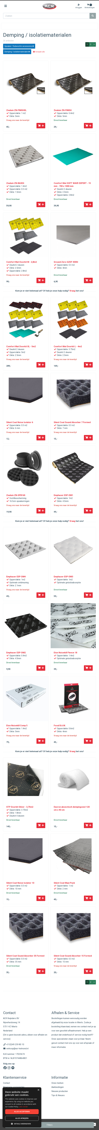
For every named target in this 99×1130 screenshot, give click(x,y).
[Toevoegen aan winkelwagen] (40, 125)
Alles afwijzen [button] (21, 1118)
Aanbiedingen (57, 1087)
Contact (6, 1083)
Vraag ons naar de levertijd (17, 120)
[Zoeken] (92, 16)
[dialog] (22, 1107)
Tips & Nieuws (58, 1095)
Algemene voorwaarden (13, 1087)
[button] (22, 1123)
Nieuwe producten (59, 1091)
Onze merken (57, 1083)
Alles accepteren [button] (22, 1111)
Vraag (72, 291)
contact (61, 1043)
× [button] (38, 1090)
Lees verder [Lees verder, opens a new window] (23, 1107)
